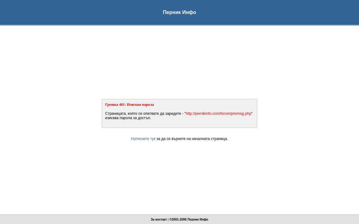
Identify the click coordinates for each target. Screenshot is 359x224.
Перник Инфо (198, 219)
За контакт (159, 219)
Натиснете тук (143, 139)
